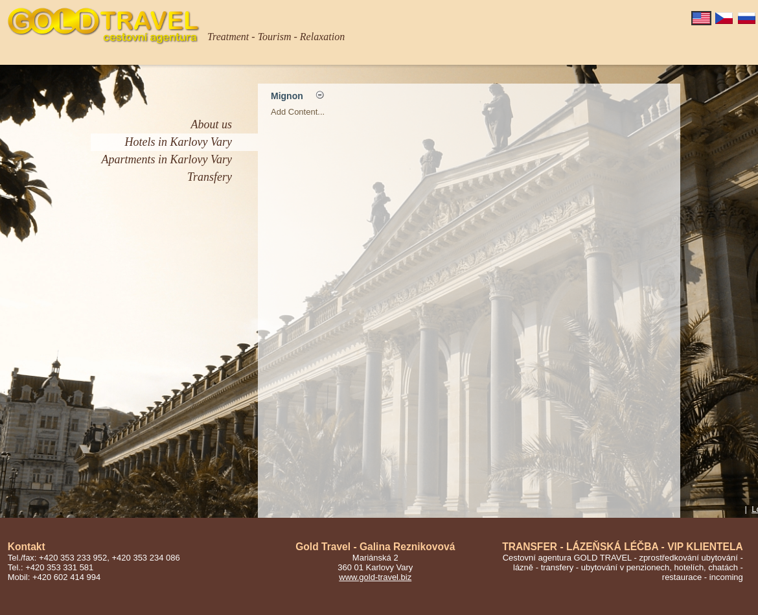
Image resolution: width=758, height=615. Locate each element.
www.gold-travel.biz (375, 577)
